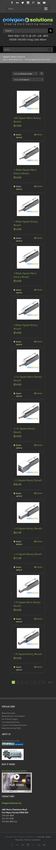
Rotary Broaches (8, 713)
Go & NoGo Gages (10, 719)
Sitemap (41, 837)
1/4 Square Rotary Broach (28, 528)
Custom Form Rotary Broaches (14, 725)
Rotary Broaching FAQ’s (11, 728)
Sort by (23, 74)
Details (39, 134)
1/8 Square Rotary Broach (28, 654)
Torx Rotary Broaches (11, 722)
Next (50, 682)
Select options (19, 135)
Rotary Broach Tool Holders (13, 716)
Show (21, 79)
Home (5, 59)
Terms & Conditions (32, 840)
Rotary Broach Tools (15, 59)
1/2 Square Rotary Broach (28, 480)
